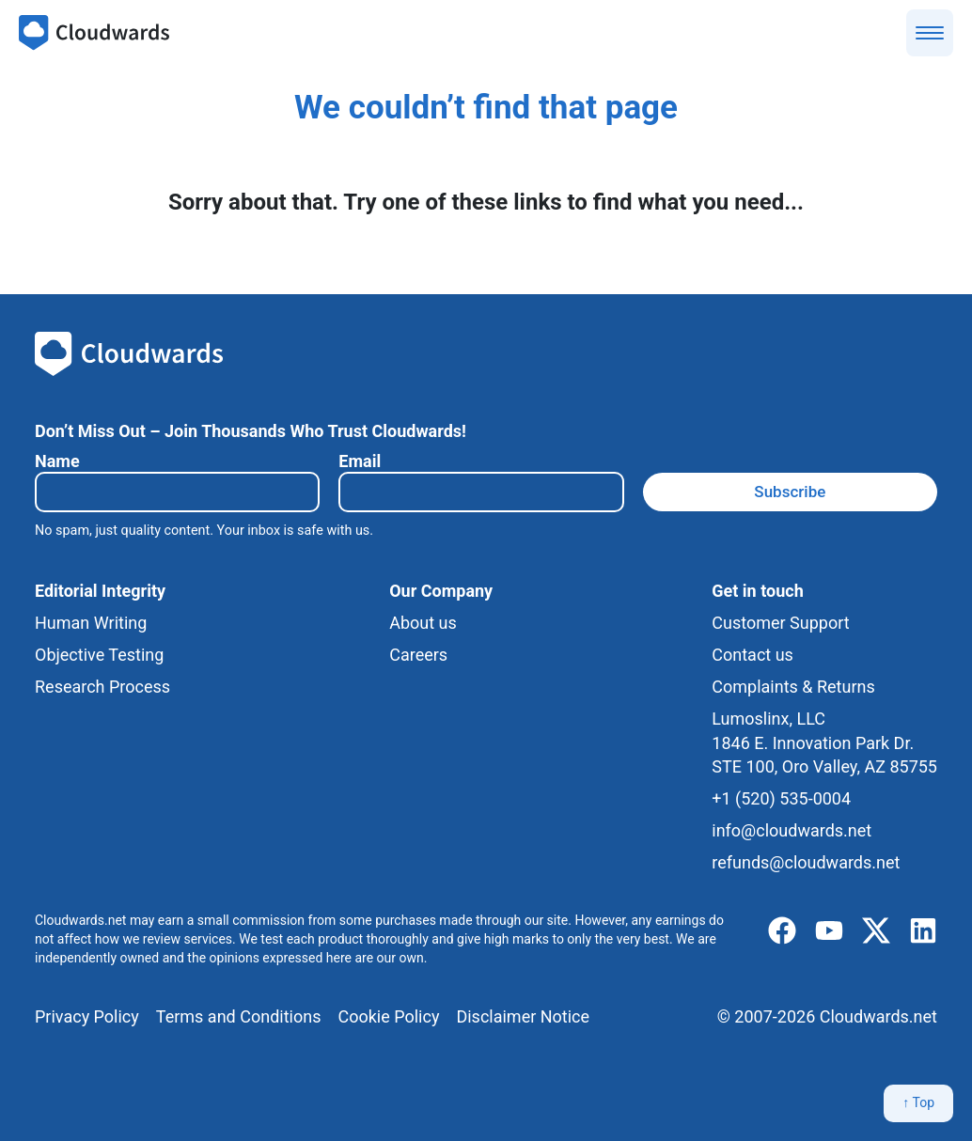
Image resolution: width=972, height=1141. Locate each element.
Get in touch (757, 591)
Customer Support (780, 623)
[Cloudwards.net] (94, 33)
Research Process (102, 686)
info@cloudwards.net (791, 830)
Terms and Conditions (238, 1016)
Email (359, 461)
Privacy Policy (87, 1016)
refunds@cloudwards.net (806, 862)
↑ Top (918, 1102)
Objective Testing (99, 654)
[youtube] (829, 930)
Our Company (441, 591)
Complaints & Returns (793, 686)
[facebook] (782, 930)
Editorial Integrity (100, 591)
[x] (876, 930)
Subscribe (789, 491)
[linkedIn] (923, 930)
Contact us (752, 654)
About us (423, 623)
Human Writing (91, 623)
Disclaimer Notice (522, 1016)
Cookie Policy (388, 1016)
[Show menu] (929, 32)
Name (57, 461)
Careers (418, 654)
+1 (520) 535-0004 (781, 798)
